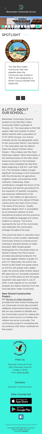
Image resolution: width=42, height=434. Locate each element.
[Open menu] (5, 8)
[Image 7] (22, 26)
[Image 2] (6, 26)
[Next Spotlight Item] (23, 98)
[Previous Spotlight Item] (18, 98)
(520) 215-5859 (23, 373)
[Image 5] (15, 26)
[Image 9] (28, 26)
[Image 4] (12, 26)
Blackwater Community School (20, 387)
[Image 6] (19, 26)
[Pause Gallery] (38, 26)
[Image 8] (25, 26)
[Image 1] (3, 26)
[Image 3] (9, 26)
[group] (21, 65)
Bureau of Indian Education (19, 299)
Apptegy (25, 431)
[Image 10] (31, 26)
